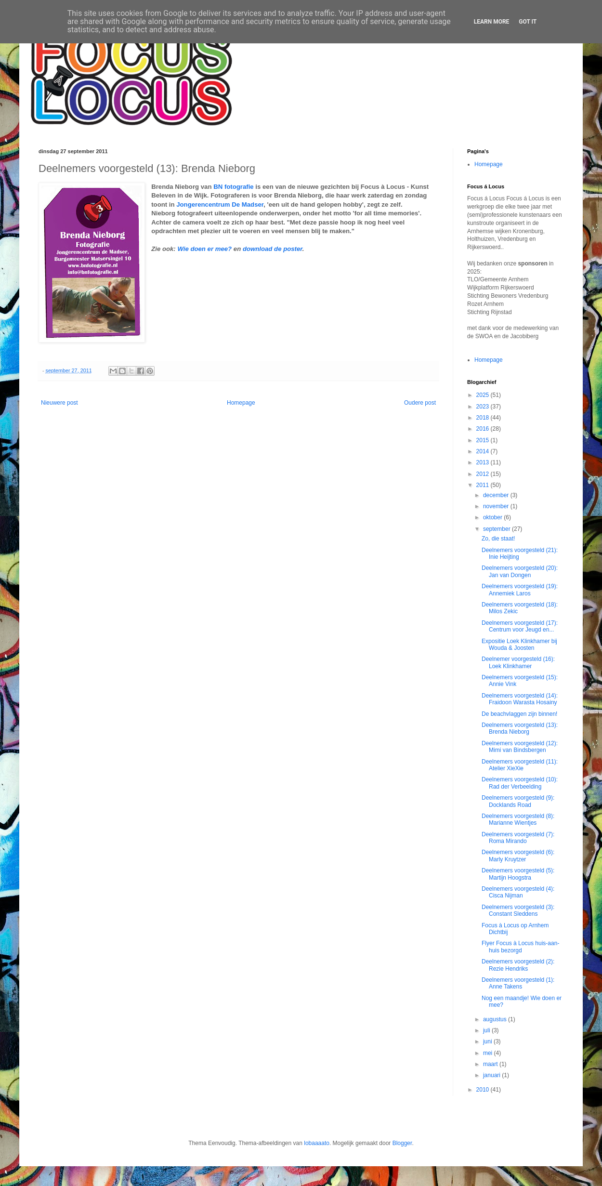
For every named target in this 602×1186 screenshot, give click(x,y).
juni (488, 1041)
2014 (483, 451)
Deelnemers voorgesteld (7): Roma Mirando (518, 837)
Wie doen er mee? (204, 248)
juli (487, 1030)
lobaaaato (316, 1143)
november (496, 506)
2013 (483, 462)
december (496, 495)
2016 (483, 428)
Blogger (402, 1143)
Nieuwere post (59, 402)
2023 (483, 406)
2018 (483, 417)
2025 (483, 395)
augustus (495, 1019)
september (497, 529)
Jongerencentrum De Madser (219, 204)
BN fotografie (233, 186)
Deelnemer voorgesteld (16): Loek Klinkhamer (518, 662)
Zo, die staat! (498, 538)
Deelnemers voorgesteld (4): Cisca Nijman (518, 892)
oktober (493, 517)
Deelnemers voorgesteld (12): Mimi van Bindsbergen (520, 746)
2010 (483, 1089)
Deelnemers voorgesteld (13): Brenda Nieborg (520, 728)
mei (488, 1053)
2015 (483, 440)
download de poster (272, 248)
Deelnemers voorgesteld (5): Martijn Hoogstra (518, 874)
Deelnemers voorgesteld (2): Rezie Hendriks (518, 965)
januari (492, 1075)
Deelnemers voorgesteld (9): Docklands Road (518, 801)
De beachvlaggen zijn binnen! (519, 714)
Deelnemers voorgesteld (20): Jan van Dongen (520, 571)
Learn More (492, 21)
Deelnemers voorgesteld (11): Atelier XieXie (520, 765)
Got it (528, 21)
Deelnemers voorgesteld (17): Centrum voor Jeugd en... (520, 626)
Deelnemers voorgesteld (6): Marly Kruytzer (518, 855)
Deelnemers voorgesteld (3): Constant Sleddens (518, 910)
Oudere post (420, 402)
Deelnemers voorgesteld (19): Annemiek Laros (520, 589)
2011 (483, 485)
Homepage (241, 402)
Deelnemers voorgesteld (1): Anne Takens (518, 983)
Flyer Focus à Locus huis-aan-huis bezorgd (520, 946)
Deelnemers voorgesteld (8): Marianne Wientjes (518, 819)
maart (491, 1064)
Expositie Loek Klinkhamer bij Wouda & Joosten (519, 644)
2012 (483, 474)
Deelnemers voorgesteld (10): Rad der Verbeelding (520, 783)
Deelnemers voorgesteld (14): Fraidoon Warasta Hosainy (520, 699)
